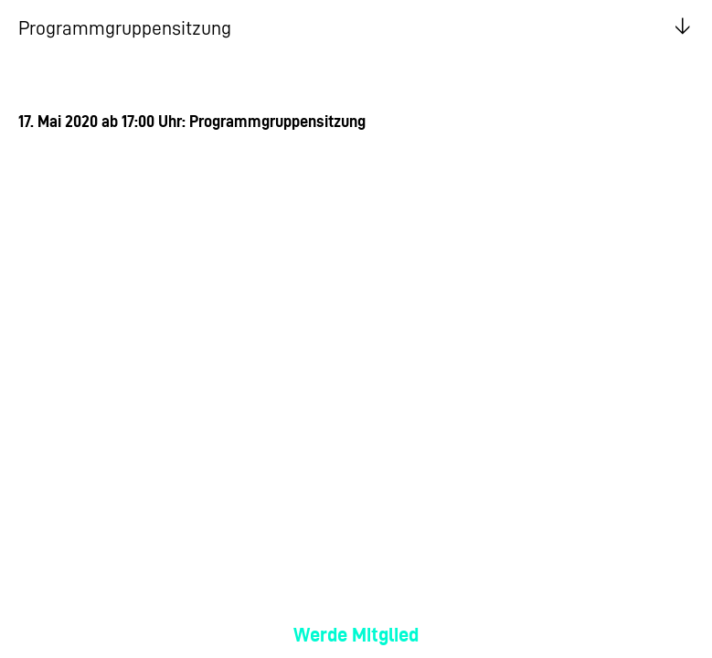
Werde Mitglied (356, 634)
